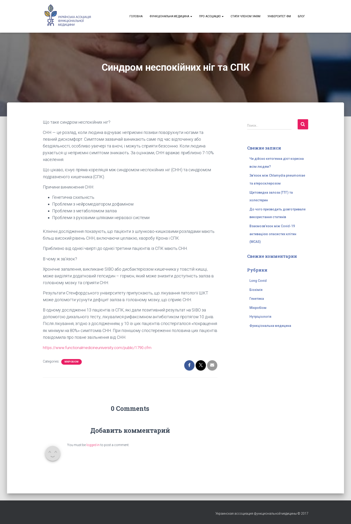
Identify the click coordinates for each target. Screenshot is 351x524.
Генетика (256, 298)
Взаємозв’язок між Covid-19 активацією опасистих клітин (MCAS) (272, 234)
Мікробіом (71, 361)
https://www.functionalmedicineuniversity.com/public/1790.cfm (100, 347)
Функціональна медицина (171, 16)
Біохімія (255, 290)
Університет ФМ (279, 16)
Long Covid (258, 281)
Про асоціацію (211, 16)
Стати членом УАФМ (245, 16)
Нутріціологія (260, 316)
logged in (93, 445)
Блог (301, 16)
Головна (136, 16)
